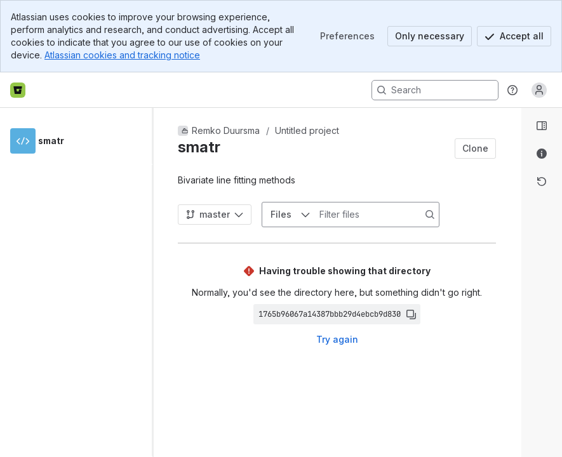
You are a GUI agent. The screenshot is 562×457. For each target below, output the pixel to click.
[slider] (157, 282)
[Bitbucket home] (18, 90)
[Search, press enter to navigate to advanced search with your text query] (434, 90)
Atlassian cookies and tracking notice (122, 55)
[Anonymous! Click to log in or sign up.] (539, 90)
